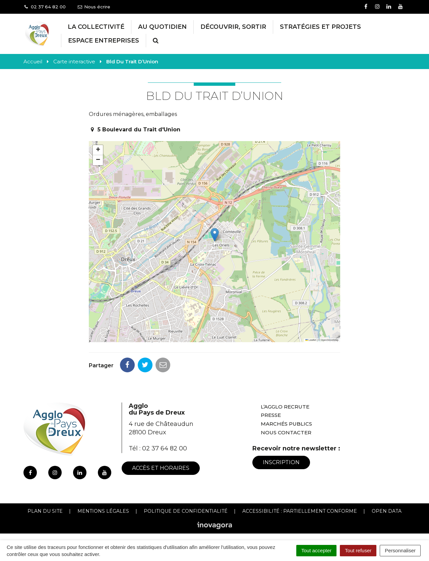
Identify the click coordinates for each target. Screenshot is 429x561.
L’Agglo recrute (285, 406)
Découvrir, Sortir (233, 26)
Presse (271, 415)
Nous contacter (286, 432)
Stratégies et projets (320, 26)
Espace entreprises (103, 40)
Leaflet (310, 339)
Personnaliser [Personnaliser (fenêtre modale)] (400, 550)
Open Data (387, 511)
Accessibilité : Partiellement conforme (299, 511)
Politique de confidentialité (186, 511)
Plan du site (45, 511)
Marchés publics (286, 424)
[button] (214, 235)
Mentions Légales (103, 511)
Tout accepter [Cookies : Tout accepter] (316, 550)
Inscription (281, 462)
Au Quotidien (162, 26)
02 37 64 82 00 (164, 448)
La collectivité (96, 26)
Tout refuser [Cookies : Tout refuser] (358, 550)
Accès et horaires (160, 468)
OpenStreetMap (330, 339)
